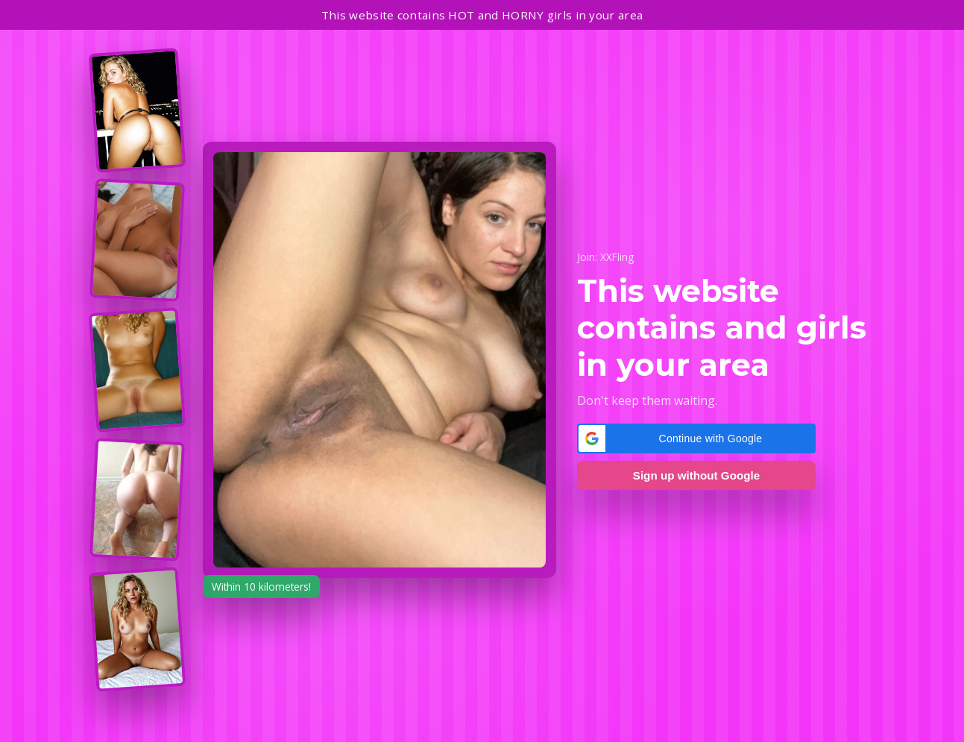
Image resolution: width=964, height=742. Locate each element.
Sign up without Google (696, 475)
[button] (696, 438)
